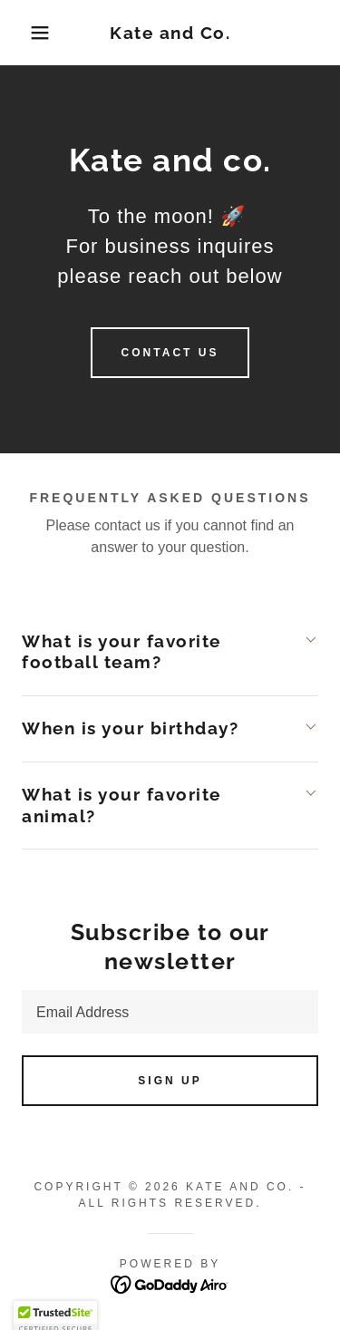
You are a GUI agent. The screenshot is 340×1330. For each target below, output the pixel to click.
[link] (170, 33)
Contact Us (170, 352)
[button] (27, 33)
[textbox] (170, 1012)
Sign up (169, 1080)
